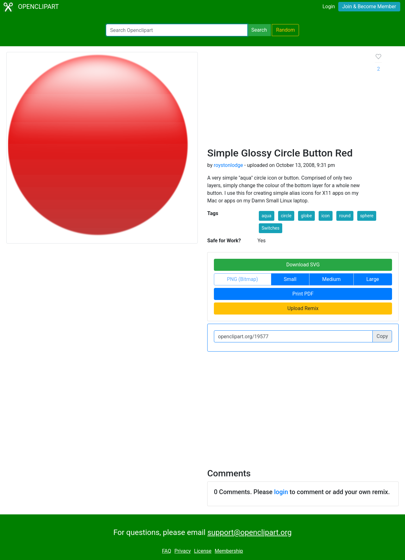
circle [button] (286, 215)
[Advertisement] (286, 99)
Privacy (182, 551)
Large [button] (372, 279)
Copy (382, 336)
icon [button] (325, 215)
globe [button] (306, 215)
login (281, 492)
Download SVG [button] (303, 265)
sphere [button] (366, 215)
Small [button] (290, 279)
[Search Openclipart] (176, 30)
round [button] (345, 215)
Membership (229, 551)
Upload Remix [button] (302, 308)
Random (285, 30)
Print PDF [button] (303, 294)
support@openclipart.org (249, 532)
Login (328, 6)
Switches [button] (271, 228)
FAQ (166, 551)
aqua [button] (266, 215)
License (202, 551)
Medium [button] (331, 279)
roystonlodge (228, 165)
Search (259, 30)
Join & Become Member (369, 6)
